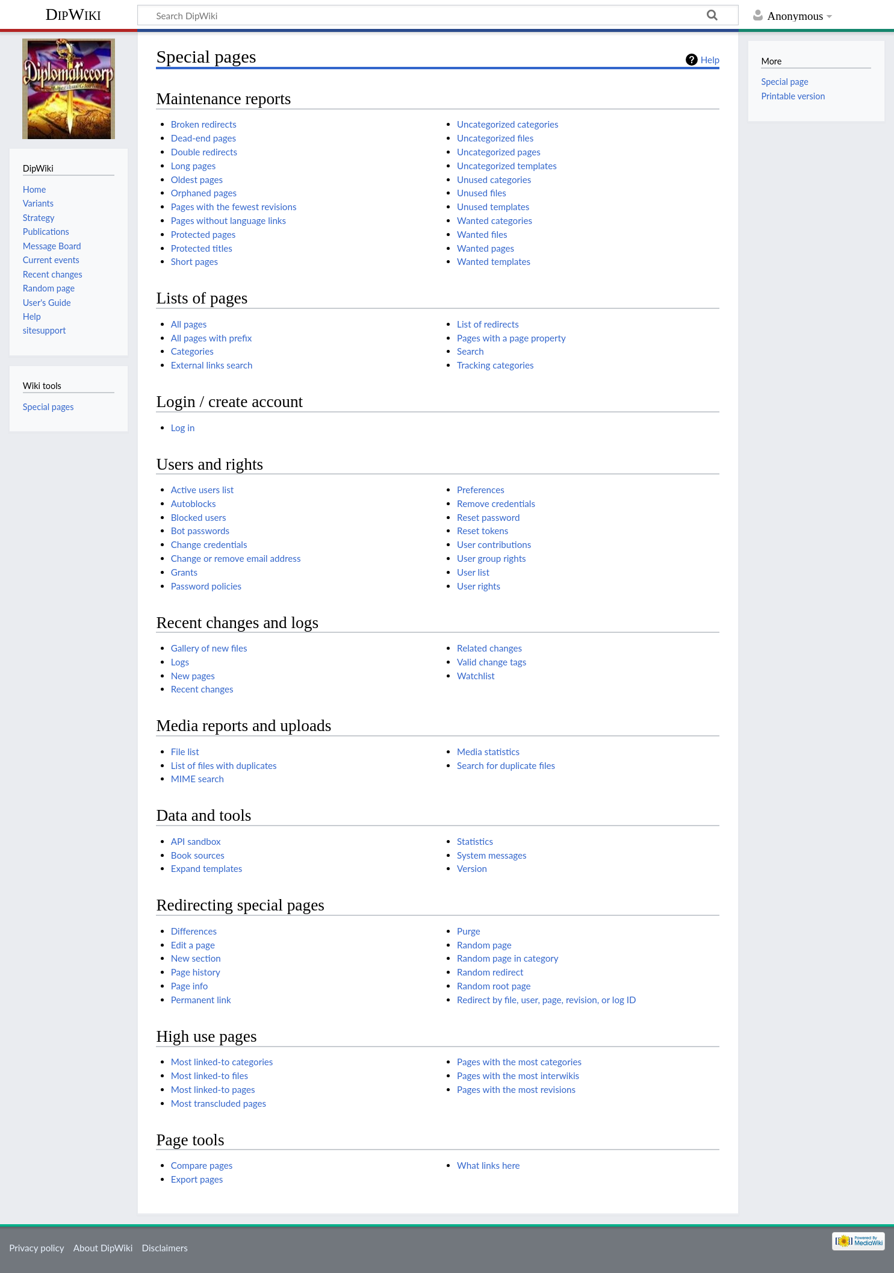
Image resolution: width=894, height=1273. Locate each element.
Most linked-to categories (222, 1061)
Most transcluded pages (219, 1103)
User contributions (494, 544)
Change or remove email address (236, 558)
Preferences (480, 489)
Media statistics (488, 751)
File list (185, 751)
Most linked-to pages (213, 1089)
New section (196, 958)
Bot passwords (200, 530)
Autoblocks (193, 503)
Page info (189, 985)
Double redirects (204, 151)
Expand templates (207, 868)
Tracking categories (495, 364)
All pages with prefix (211, 337)
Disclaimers (165, 1247)
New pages (193, 675)
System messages (492, 855)
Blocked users (198, 517)
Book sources (198, 855)
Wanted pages (485, 248)
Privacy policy (36, 1247)
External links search (212, 364)
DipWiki (73, 14)
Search (470, 351)
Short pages (195, 261)
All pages (189, 324)
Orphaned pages (204, 192)
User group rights (491, 558)
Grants (184, 572)
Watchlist (476, 675)
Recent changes (202, 688)
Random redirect (490, 971)
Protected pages (203, 234)
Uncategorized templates (507, 165)
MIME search (197, 778)
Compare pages (202, 1165)
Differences (194, 931)
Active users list (202, 489)
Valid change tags (491, 661)
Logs (180, 661)
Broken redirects (204, 124)
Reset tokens (482, 530)
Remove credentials (496, 503)
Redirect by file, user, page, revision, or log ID (546, 999)
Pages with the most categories (519, 1061)
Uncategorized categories (508, 124)
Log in (183, 427)
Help (710, 59)
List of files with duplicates (224, 765)
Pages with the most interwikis (518, 1075)
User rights (478, 585)
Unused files (481, 192)
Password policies (206, 585)
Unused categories (494, 179)
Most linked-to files (209, 1075)
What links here (488, 1165)
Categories (192, 351)
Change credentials (209, 544)
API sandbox (196, 841)
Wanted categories (494, 220)
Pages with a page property (511, 337)
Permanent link (201, 999)
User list (473, 572)
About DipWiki (103, 1247)
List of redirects (488, 324)
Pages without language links (228, 220)
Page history (195, 971)
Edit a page (193, 944)
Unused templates (493, 206)
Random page (484, 944)
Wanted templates (493, 261)
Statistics (475, 841)
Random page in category (508, 958)
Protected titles (201, 248)
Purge (468, 931)
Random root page (493, 985)
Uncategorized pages (499, 151)
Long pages (193, 165)
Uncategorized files (495, 137)
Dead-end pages (203, 137)
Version (472, 868)
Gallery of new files (209, 648)
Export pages (197, 1179)
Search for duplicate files (506, 765)
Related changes (489, 648)
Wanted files (482, 234)
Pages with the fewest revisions (234, 206)
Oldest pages (197, 179)
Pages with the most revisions (516, 1089)
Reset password (488, 517)
